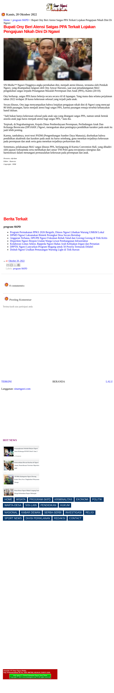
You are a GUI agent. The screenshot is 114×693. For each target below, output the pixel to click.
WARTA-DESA (13, 505)
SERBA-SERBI (53, 512)
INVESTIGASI (73, 512)
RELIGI (89, 512)
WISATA (21, 499)
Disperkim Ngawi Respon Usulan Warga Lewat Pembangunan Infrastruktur (49, 241)
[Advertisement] (31, 193)
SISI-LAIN (31, 505)
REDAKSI (59, 518)
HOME (8, 499)
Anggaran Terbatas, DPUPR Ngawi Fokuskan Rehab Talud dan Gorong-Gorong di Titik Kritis (58, 238)
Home (7, 20)
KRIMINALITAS (63, 499)
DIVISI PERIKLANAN (38, 518)
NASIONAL (11, 512)
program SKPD (21, 20)
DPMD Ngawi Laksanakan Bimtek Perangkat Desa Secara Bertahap (45, 235)
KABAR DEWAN (30, 512)
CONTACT (75, 518)
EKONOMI (82, 499)
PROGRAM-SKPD (40, 499)
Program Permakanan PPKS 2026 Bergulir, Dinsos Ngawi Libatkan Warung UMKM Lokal (57, 232)
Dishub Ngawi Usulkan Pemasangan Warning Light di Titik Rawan (44, 249)
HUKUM (65, 505)
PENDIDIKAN (48, 505)
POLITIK (97, 499)
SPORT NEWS (13, 518)
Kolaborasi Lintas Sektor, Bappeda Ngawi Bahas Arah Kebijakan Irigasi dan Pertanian (54, 243)
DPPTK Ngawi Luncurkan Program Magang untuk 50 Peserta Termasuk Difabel (51, 246)
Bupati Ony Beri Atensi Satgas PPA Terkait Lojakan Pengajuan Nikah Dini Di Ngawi (49, 29)
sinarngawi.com (22, 388)
